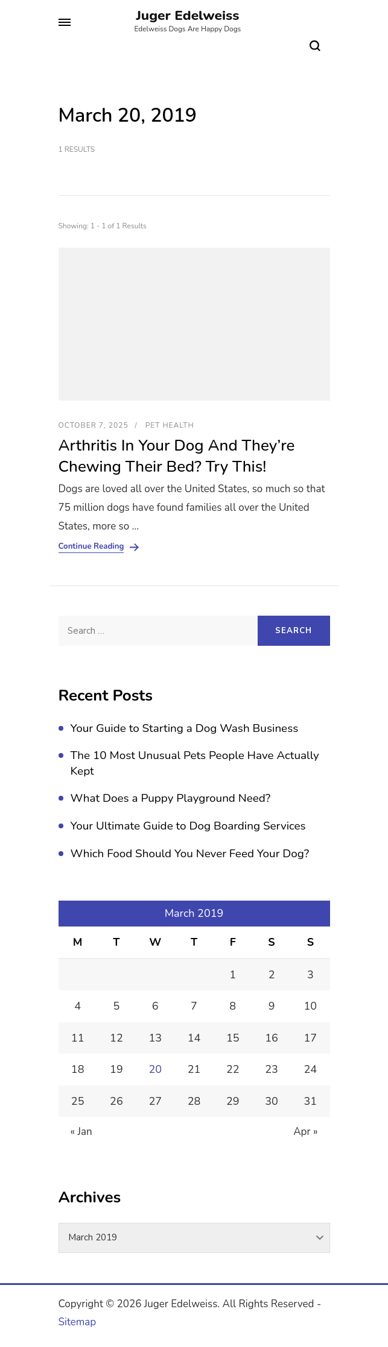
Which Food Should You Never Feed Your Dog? (190, 853)
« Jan (81, 1132)
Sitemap (78, 1322)
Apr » (305, 1132)
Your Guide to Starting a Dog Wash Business (185, 728)
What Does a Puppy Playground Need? (171, 798)
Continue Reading (91, 547)
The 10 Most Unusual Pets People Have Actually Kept (195, 763)
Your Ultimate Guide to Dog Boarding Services (188, 826)
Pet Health (169, 425)
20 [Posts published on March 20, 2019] (155, 1069)
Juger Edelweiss (187, 15)
